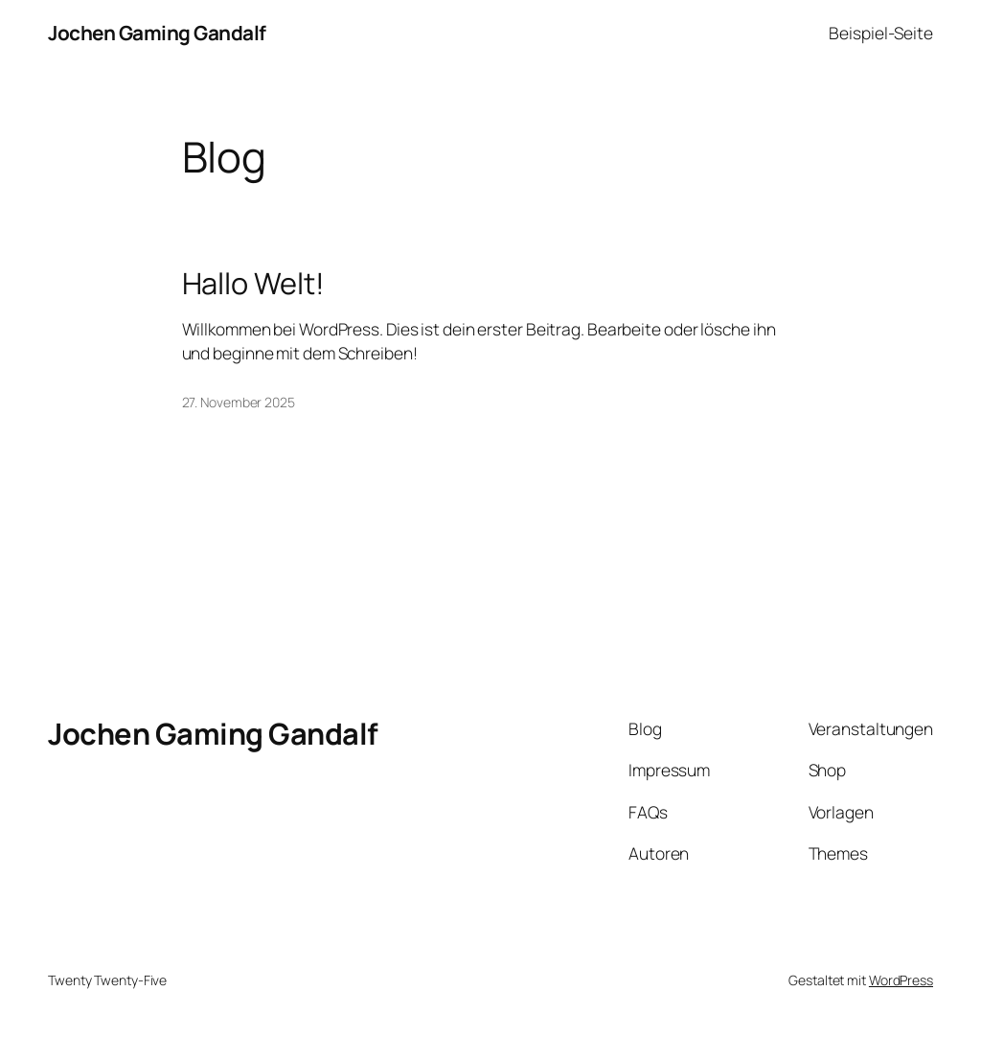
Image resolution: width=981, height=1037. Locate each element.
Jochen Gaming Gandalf (157, 32)
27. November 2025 (238, 402)
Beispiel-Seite (881, 32)
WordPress (901, 980)
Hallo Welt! (253, 283)
